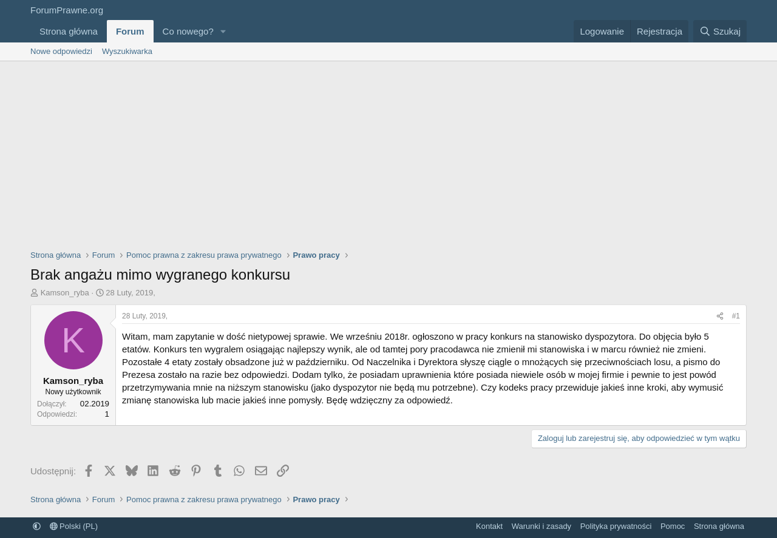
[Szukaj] (720, 31)
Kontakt (489, 526)
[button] (223, 31)
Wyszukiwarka (127, 51)
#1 (736, 316)
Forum (130, 31)
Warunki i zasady (542, 526)
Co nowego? (188, 31)
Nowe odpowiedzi (61, 51)
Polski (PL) (74, 526)
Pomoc (672, 526)
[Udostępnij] (720, 316)
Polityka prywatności (616, 526)
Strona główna (68, 31)
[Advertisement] (388, 152)
